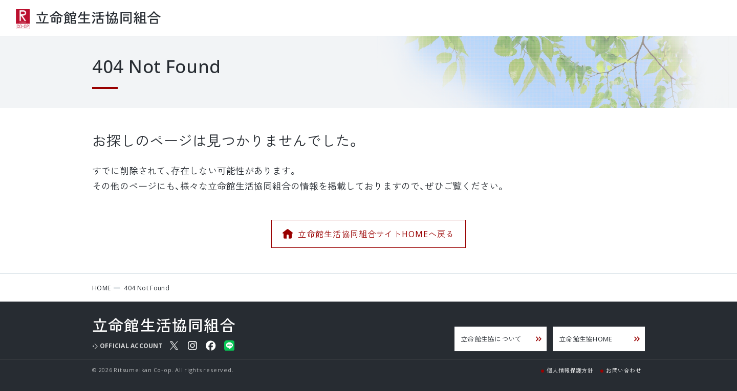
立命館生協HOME (585, 338)
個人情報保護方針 (570, 370)
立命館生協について (491, 338)
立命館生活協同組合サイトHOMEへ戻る (376, 233)
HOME (101, 287)
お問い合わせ (623, 370)
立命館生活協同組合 (88, 19)
